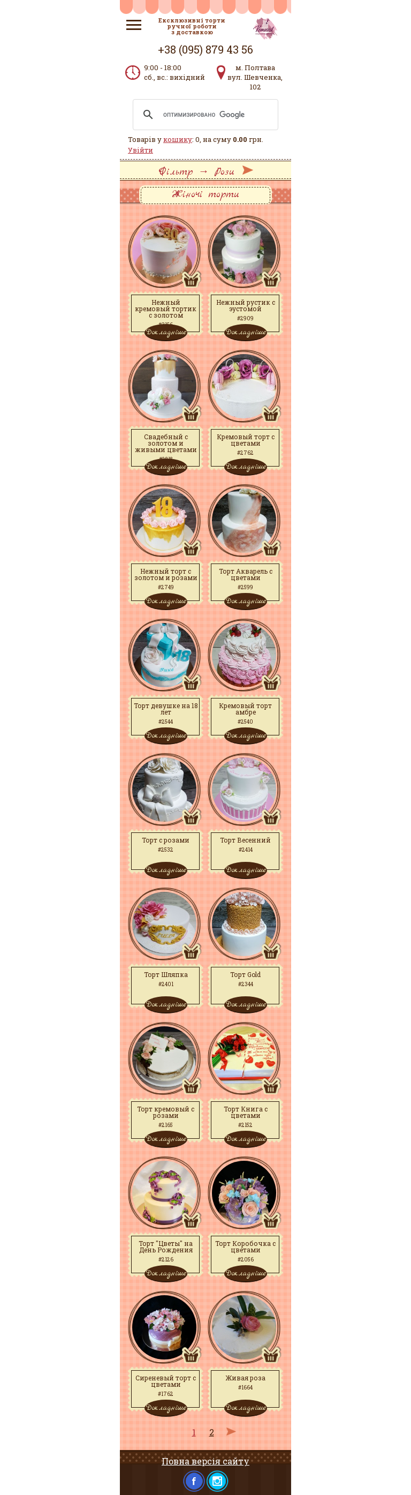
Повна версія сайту (205, 1461)
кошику (177, 139)
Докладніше (166, 332)
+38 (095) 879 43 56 (205, 49)
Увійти (140, 150)
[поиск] (204, 114)
